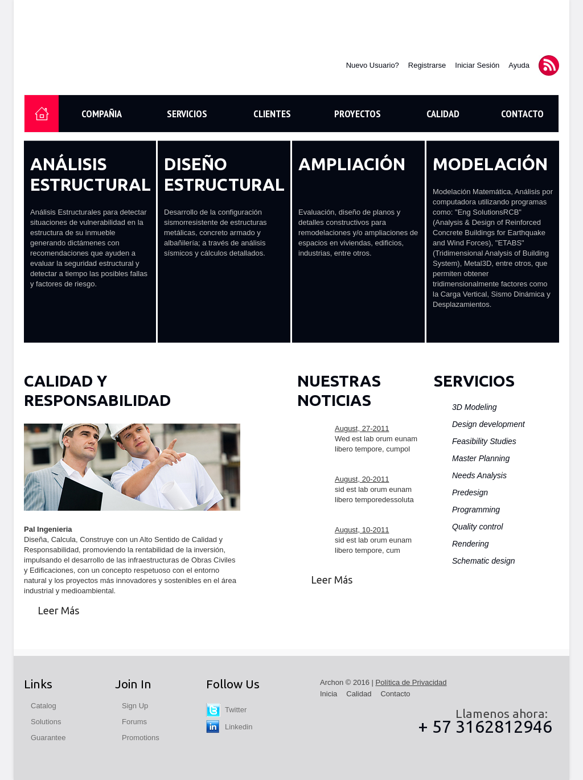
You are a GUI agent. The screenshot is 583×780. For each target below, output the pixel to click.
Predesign (470, 492)
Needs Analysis (479, 475)
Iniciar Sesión (477, 65)
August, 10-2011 (362, 530)
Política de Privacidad (411, 682)
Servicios (187, 113)
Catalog (43, 705)
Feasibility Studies (484, 441)
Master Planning (481, 458)
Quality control (477, 526)
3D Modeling (474, 407)
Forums (134, 721)
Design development (488, 424)
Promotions (140, 737)
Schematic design (483, 560)
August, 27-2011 (362, 428)
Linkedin (229, 726)
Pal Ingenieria (96, 60)
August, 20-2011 (362, 479)
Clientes (272, 113)
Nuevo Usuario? (372, 65)
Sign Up (135, 705)
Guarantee (48, 737)
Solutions (46, 721)
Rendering (470, 543)
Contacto (522, 113)
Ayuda (518, 65)
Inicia (328, 693)
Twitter (226, 709)
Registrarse (427, 65)
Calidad (442, 113)
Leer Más (58, 610)
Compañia (101, 113)
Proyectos (357, 113)
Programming (476, 509)
